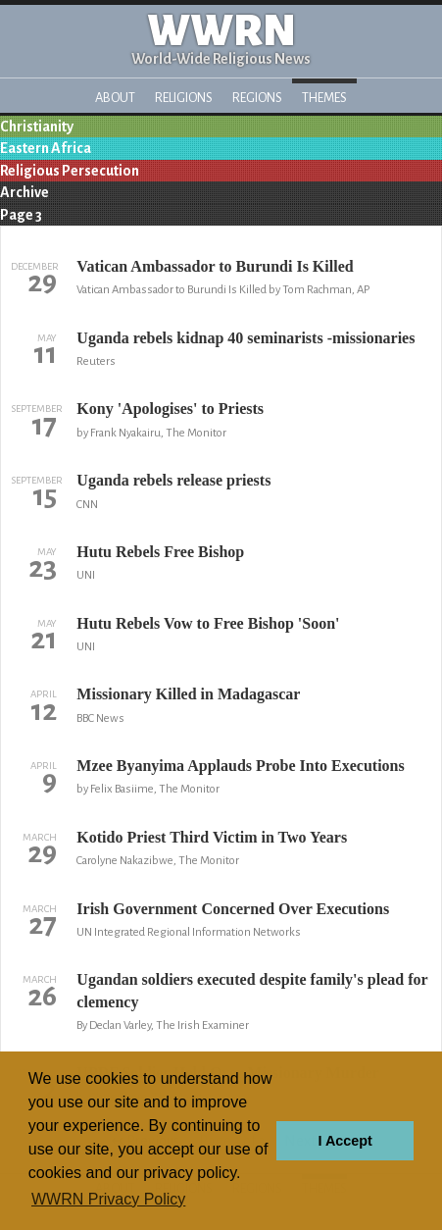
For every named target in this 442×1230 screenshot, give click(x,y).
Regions (257, 97)
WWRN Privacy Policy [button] (108, 1199)
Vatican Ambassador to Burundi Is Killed (214, 266)
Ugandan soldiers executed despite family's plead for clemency (251, 990)
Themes (324, 97)
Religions (184, 97)
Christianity (37, 126)
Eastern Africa (45, 148)
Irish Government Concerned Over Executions (232, 908)
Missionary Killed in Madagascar (188, 694)
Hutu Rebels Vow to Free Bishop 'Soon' (207, 623)
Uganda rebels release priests (173, 480)
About (115, 97)
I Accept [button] (344, 1141)
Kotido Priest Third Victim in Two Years (211, 837)
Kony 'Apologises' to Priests (170, 408)
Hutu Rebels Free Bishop (160, 551)
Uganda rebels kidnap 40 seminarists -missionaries (245, 338)
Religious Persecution (69, 171)
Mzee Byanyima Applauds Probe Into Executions (240, 765)
